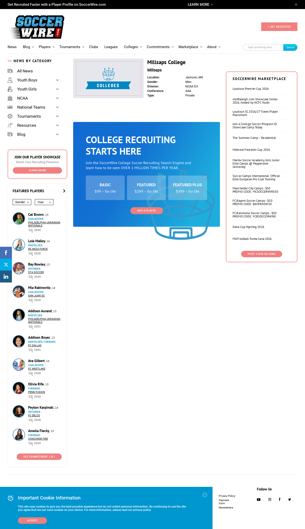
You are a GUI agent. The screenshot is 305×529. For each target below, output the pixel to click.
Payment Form (224, 502)
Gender (20, 202)
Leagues (111, 47)
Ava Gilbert (37, 360)
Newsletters (226, 507)
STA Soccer (36, 272)
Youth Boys (22, 80)
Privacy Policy (227, 496)
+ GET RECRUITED (279, 26)
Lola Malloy (37, 241)
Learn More (37, 170)
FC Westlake (36, 368)
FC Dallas (34, 345)
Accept (32, 520)
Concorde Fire (38, 438)
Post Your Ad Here (262, 254)
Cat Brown (36, 214)
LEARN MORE (198, 4)
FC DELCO (34, 415)
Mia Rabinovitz (39, 287)
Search (290, 47)
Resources (22, 125)
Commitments (158, 47)
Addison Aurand (40, 311)
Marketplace (188, 47)
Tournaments (69, 47)
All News (20, 71)
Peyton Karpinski (41, 407)
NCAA (18, 98)
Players (45, 47)
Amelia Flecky (39, 430)
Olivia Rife (36, 384)
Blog (26, 47)
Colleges (131, 47)
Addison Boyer (39, 337)
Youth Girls (22, 89)
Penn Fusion (36, 392)
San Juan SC (36, 295)
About (212, 47)
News (12, 47)
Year (40, 202)
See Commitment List (39, 456)
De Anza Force (38, 249)
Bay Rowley (37, 264)
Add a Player (146, 210)
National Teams (26, 107)
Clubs (93, 47)
